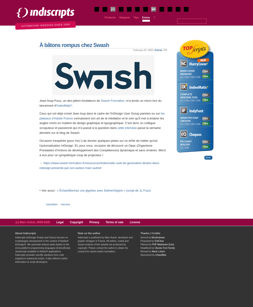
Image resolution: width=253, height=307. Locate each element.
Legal (60, 222)
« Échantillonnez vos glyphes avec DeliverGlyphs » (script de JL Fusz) (104, 190)
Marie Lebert (158, 251)
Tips (136, 17)
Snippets (124, 17)
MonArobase (158, 237)
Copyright (76, 222)
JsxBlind (172, 11)
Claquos (115, 11)
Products (110, 17)
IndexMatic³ (64, 105)
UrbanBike (161, 255)
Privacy (94, 222)
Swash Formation (112, 100)
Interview (65, 204)
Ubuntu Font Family (165, 248)
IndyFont (139, 11)
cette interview (127, 128)
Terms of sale (114, 222)
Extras (146, 17)
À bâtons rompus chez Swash (74, 45)
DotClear (159, 241)
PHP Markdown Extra (163, 244)
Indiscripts (10, 2)
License (135, 222)
